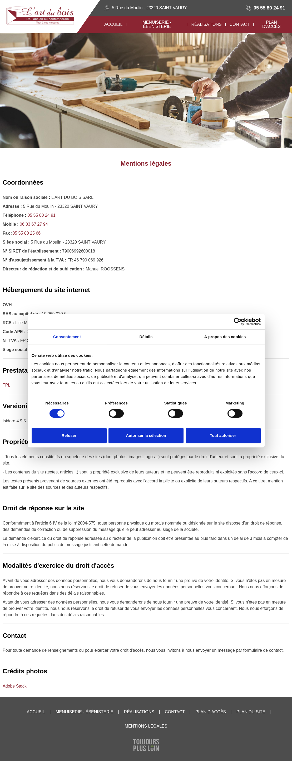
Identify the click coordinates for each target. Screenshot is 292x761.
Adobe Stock (15, 686)
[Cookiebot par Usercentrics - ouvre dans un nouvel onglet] (238, 321)
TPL (6, 385)
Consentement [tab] (67, 336)
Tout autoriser (223, 435)
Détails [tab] (146, 336)
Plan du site (250, 712)
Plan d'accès (210, 712)
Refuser (69, 435)
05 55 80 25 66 (26, 233)
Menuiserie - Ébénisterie (84, 712)
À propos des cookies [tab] (225, 336)
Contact (175, 712)
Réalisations (139, 712)
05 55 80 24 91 (269, 8)
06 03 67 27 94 (34, 224)
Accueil (36, 712)
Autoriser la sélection (146, 435)
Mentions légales (146, 726)
